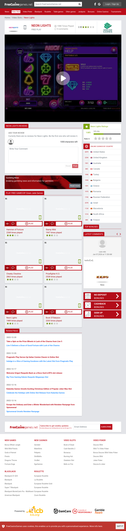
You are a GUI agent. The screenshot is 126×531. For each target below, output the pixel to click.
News (7, 12)
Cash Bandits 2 (69, 452)
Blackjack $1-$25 (11, 479)
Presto (7, 459)
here (100, 526)
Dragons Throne (11, 463)
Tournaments (116, 12)
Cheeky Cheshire (13, 274)
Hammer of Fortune (15, 230)
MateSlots (38, 452)
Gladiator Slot (69, 463)
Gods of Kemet (10, 455)
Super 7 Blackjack (11, 491)
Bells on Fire (68, 467)
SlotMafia (38, 459)
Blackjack (38, 12)
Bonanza (67, 455)
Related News (12, 331)
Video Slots (16, 12)
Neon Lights (11, 318)
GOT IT (120, 526)
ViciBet (37, 463)
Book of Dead (69, 448)
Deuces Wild (98, 448)
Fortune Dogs (10, 467)
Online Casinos (102, 12)
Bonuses (91, 12)
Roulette (48, 12)
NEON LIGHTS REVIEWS (16, 126)
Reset (68, 166)
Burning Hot (68, 459)
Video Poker (27, 12)
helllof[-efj (89, 261)
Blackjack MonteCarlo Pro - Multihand (19, 494)
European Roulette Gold (43, 487)
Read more (75, 186)
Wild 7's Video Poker (101, 452)
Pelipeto (37, 455)
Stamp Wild (51, 230)
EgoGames (38, 467)
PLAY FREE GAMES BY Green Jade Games (24, 193)
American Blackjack (12, 498)
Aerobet (37, 448)
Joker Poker (97, 463)
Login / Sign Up (112, 4)
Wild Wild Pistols (11, 452)
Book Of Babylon (53, 318)
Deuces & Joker (99, 467)
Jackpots (81, 12)
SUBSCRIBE (106, 430)
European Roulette (41, 479)
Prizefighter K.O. (53, 274)
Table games (58, 12)
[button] (117, 235)
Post (75, 166)
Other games (71, 12)
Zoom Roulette (40, 498)
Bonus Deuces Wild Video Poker (105, 455)
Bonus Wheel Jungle (12, 448)
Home (7, 17)
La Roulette (38, 483)
